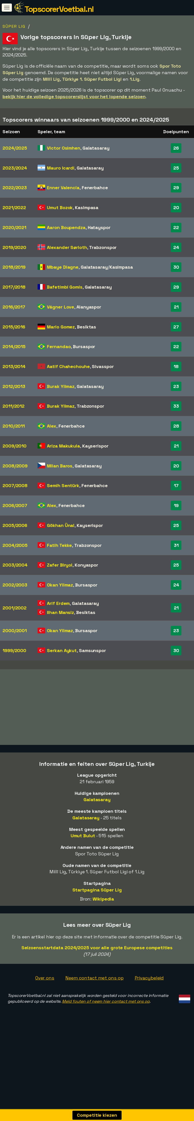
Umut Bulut (83, 852)
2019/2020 (14, 247)
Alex (51, 426)
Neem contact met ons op (94, 994)
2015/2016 (14, 327)
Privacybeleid (149, 994)
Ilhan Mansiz (60, 612)
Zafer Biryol (59, 565)
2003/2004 (15, 565)
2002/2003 (15, 585)
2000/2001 (15, 630)
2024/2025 (15, 148)
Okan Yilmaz (60, 585)
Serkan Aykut (62, 650)
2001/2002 (14, 608)
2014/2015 (14, 346)
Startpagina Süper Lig (97, 906)
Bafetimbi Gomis (64, 287)
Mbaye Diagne (62, 267)
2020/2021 (14, 227)
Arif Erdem (58, 603)
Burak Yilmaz (60, 386)
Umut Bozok (60, 207)
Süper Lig (14, 26)
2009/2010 (14, 446)
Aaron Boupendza (66, 227)
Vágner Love (60, 307)
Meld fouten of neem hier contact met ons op (106, 1018)
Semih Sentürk (63, 485)
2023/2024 (15, 168)
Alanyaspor (88, 307)
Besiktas (86, 327)
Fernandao (59, 346)
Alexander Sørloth (67, 247)
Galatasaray (95, 148)
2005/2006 (15, 525)
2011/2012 (13, 406)
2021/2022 (14, 207)
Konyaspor (86, 565)
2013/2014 (14, 366)
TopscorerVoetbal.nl (59, 9)
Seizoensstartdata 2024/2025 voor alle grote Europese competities (97, 964)
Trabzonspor (103, 247)
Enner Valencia (63, 187)
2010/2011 (14, 426)
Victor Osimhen (63, 148)
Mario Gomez (61, 327)
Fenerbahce (95, 187)
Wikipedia (103, 915)
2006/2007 (15, 505)
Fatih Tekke (59, 545)
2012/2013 (14, 386)
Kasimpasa (86, 207)
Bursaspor (84, 346)
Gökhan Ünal (60, 525)
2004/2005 (15, 545)
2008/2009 (15, 466)
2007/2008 (15, 485)
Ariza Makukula (63, 446)
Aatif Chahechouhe (68, 366)
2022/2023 (15, 187)
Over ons (44, 994)
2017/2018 (14, 287)
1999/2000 (14, 650)
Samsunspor (92, 650)
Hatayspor (99, 227)
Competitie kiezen (97, 1115)
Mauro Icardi (60, 168)
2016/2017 (14, 307)
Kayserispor (95, 446)
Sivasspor (103, 366)
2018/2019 (14, 267)
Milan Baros (59, 466)
